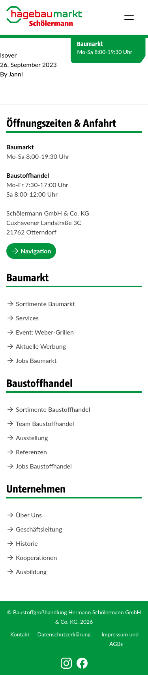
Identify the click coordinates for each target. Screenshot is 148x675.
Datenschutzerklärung (64, 634)
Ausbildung (26, 572)
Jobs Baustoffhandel (39, 466)
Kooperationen (31, 558)
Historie (22, 543)
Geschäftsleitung (34, 529)
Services (22, 318)
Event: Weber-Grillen (40, 332)
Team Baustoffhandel (40, 424)
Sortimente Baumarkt (40, 304)
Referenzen (26, 452)
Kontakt (20, 634)
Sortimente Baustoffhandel (48, 409)
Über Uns (24, 515)
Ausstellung (27, 438)
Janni (16, 74)
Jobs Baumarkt (31, 360)
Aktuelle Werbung (36, 346)
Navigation (31, 251)
